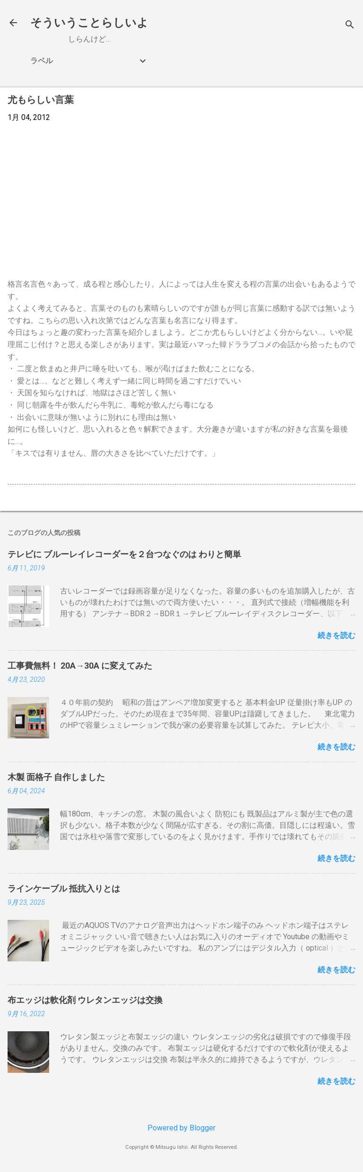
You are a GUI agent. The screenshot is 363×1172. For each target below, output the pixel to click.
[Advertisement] (181, 201)
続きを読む (336, 635)
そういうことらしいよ (89, 22)
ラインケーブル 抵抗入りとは (64, 888)
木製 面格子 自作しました (56, 777)
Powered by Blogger (181, 1127)
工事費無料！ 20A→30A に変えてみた (80, 666)
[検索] (349, 25)
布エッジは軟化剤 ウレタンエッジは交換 (85, 1000)
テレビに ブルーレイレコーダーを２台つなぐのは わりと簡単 (124, 554)
